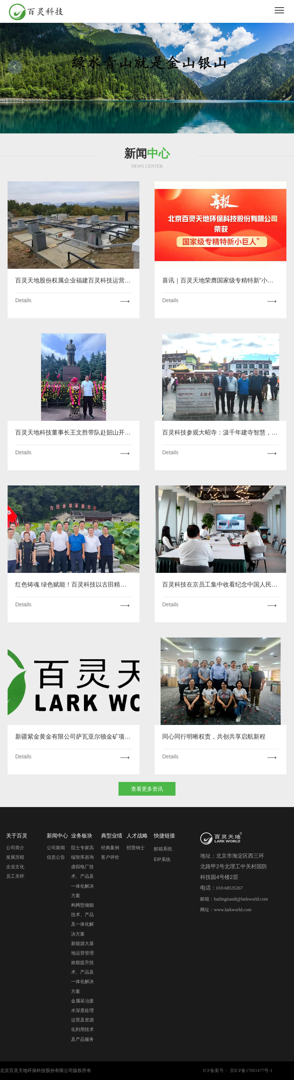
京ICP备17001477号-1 (251, 1070)
